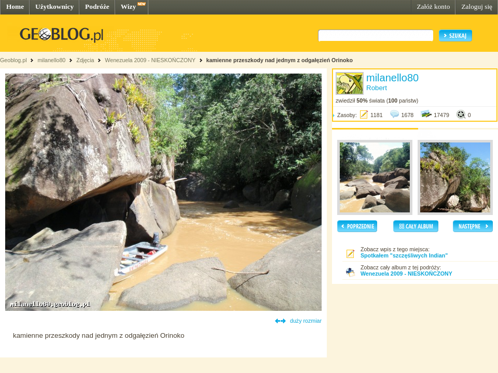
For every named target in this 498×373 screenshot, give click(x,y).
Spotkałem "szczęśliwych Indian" (404, 255)
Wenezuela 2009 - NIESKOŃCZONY (150, 60)
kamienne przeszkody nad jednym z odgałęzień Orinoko (279, 60)
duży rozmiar (306, 321)
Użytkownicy (54, 6)
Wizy (128, 6)
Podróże (97, 6)
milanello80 (51, 60)
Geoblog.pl (13, 60)
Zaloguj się (476, 6)
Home (15, 6)
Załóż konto (433, 6)
